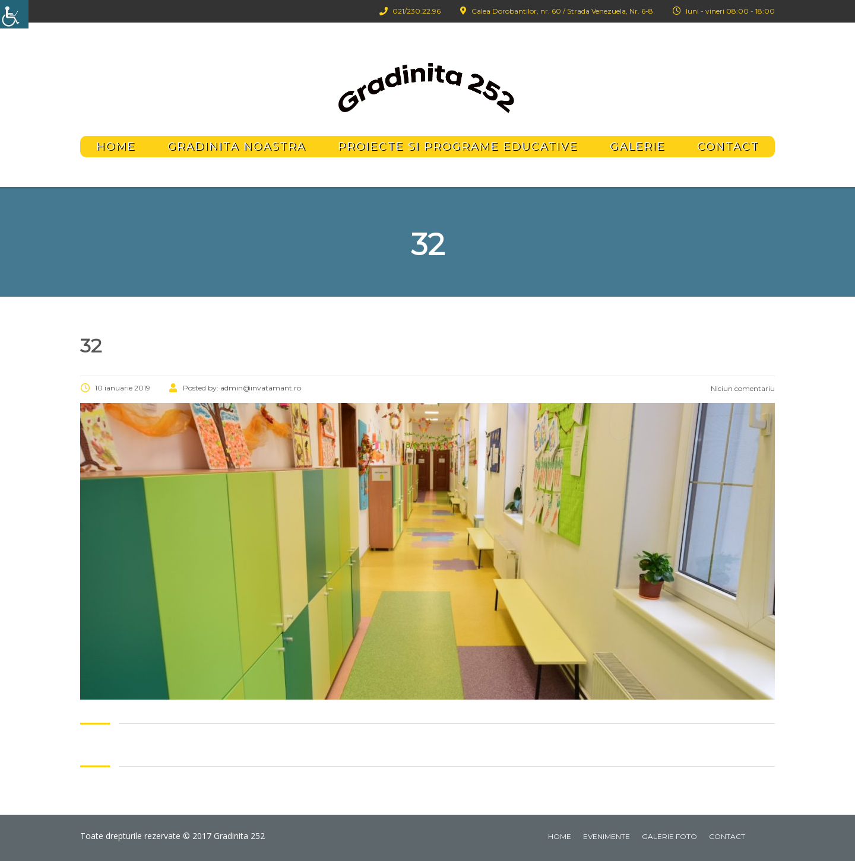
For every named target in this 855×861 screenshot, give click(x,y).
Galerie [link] (637, 146)
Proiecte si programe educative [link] (458, 146)
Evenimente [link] (606, 836)
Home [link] (115, 146)
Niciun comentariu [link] (742, 388)
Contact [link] (728, 146)
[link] (14, 14)
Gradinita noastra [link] (236, 146)
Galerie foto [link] (669, 836)
